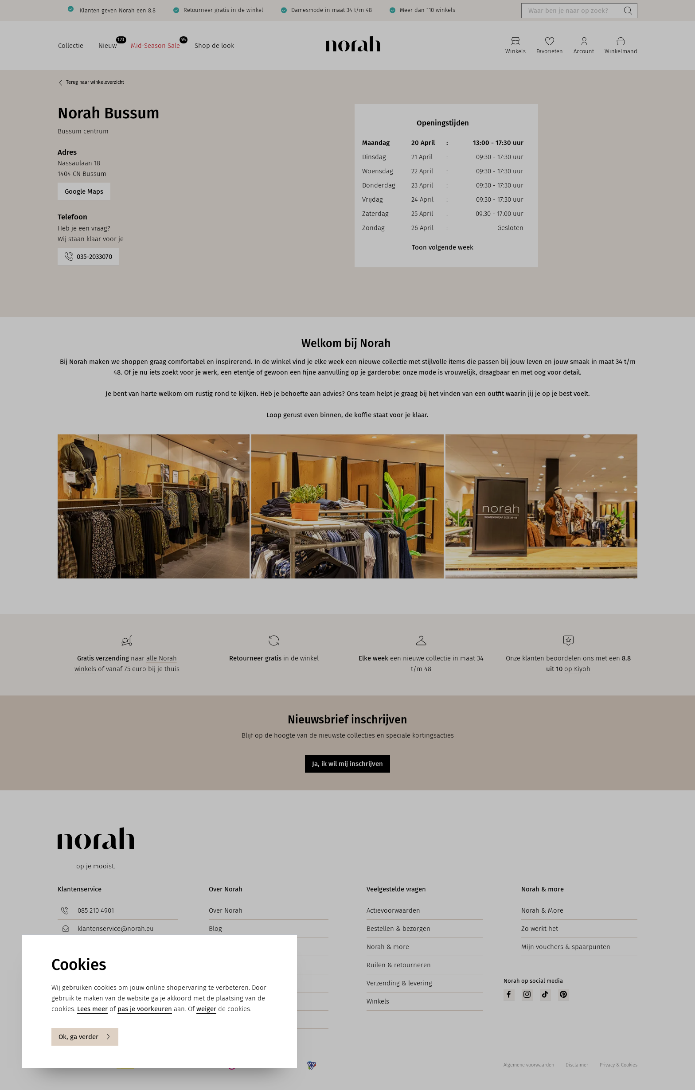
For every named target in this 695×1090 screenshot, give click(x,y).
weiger (206, 1009)
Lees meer (92, 1009)
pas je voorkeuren (144, 1009)
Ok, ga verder (85, 1037)
